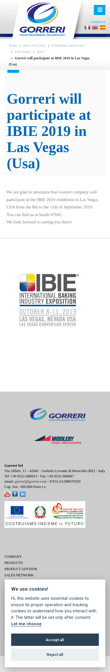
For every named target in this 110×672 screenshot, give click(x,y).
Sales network (19, 575)
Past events (23, 52)
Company (13, 557)
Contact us (98, 22)
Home (13, 45)
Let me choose (26, 624)
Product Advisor (20, 569)
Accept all (55, 640)
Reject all (55, 654)
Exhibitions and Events (67, 45)
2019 (39, 52)
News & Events (34, 45)
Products (13, 563)
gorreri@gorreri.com (31, 481)
